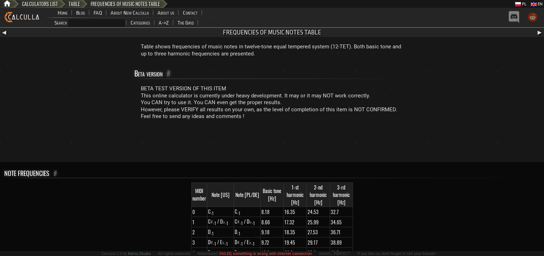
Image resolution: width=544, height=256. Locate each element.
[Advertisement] (272, 143)
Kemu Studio (139, 253)
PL (521, 4)
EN (537, 4)
